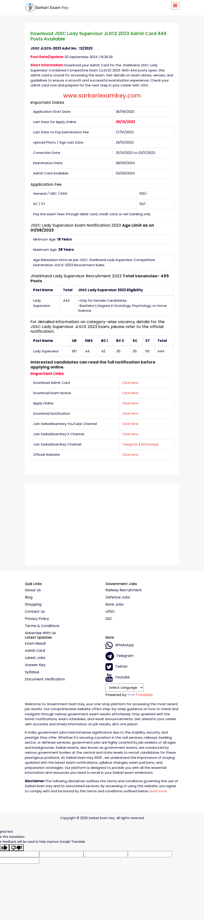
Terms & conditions (42, 625)
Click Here (130, 382)
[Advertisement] (102, 522)
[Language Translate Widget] (124, 688)
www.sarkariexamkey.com (102, 96)
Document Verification (45, 679)
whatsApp (119, 645)
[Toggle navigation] (175, 6)
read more (158, 791)
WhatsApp (150, 444)
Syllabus (32, 672)
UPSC (110, 611)
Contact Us (35, 611)
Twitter (116, 667)
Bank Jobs (114, 604)
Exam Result (35, 643)
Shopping (33, 604)
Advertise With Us (40, 633)
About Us (33, 590)
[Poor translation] (16, 847)
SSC (108, 618)
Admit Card (35, 650)
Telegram (130, 444)
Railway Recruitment (123, 590)
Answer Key (35, 665)
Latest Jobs (35, 657)
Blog (28, 597)
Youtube (117, 677)
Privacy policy (37, 618)
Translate (140, 694)
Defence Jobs (117, 597)
